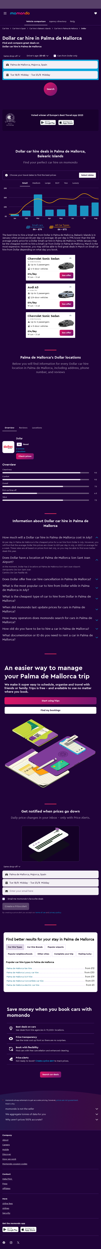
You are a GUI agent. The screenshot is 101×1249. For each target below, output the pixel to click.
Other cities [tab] (43, 954)
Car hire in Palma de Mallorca (66, 28)
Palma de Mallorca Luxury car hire (23, 973)
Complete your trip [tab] (63, 954)
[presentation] (66, 122)
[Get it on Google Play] (48, 123)
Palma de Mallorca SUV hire (19, 977)
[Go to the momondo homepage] (20, 13)
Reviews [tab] (23, 428)
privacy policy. (55, 912)
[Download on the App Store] (66, 123)
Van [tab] (66, 183)
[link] (66, 275)
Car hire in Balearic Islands (40, 28)
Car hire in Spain (19, 28)
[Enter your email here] (53, 891)
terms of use (41, 912)
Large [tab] (48, 183)
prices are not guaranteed (67, 1100)
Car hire (5, 28)
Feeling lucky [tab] (85, 954)
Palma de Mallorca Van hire (19, 968)
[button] (5, 13)
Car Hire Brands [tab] (35, 947)
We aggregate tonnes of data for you (52, 1114)
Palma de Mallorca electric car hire (23, 985)
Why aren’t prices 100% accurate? (52, 1119)
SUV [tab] (57, 183)
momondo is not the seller (52, 1109)
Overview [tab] (9, 428)
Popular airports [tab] (56, 947)
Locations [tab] (37, 428)
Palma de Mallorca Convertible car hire (25, 981)
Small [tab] (25, 183)
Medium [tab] (36, 183)
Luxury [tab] (75, 183)
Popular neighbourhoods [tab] (20, 954)
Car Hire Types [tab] (15, 947)
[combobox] (12, 56)
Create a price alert (44, 1061)
